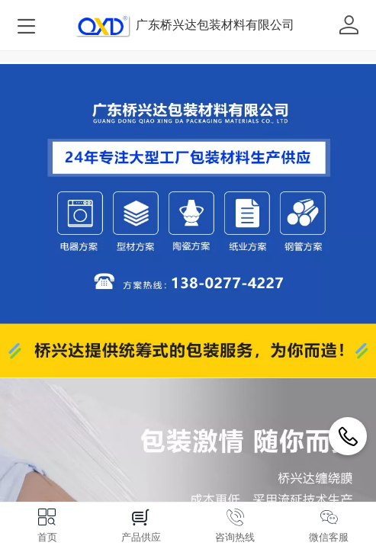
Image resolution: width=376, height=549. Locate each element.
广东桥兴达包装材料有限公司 (215, 24)
